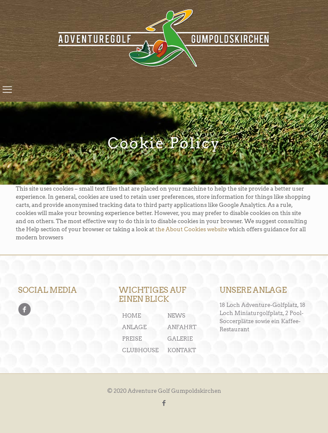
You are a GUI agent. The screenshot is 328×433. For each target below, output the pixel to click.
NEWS (176, 315)
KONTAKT (181, 350)
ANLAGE (134, 327)
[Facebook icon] (164, 403)
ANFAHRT (181, 327)
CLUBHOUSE (140, 350)
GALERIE (180, 339)
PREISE (132, 339)
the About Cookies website (191, 229)
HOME (131, 315)
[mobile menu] (7, 89)
